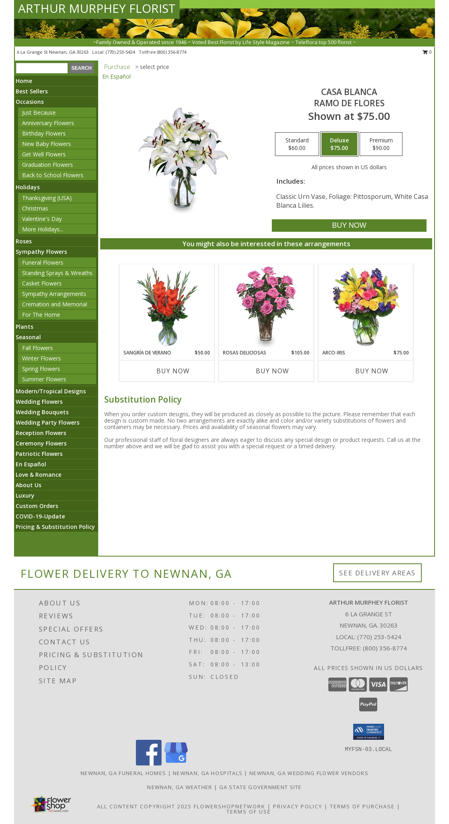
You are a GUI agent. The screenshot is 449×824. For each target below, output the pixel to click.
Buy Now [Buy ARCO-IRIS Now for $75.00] (371, 370)
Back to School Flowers (52, 175)
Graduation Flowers (47, 164)
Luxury (25, 495)
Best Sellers (32, 91)
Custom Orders (37, 506)
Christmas (35, 208)
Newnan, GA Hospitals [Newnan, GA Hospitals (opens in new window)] (208, 773)
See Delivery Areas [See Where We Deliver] (377, 572)
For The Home (41, 314)
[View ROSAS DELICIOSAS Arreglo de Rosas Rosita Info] (266, 306)
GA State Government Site (260, 787)
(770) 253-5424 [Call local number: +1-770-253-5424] (121, 52)
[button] (368, 732)
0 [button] (427, 52)
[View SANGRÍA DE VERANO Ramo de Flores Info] (166, 306)
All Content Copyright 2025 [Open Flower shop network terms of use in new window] (144, 806)
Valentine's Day (42, 219)
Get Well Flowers (44, 154)
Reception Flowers (41, 433)
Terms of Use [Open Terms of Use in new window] (249, 811)
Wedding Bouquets (42, 412)
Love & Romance (38, 474)
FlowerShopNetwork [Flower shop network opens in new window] (229, 806)
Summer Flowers (44, 379)
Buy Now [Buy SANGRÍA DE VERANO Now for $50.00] (173, 370)
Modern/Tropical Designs (51, 391)
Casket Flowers (42, 283)
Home (24, 81)
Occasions (30, 101)
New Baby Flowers (46, 144)
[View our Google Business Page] (176, 763)
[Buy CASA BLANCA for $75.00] (349, 225)
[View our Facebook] (149, 763)
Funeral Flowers (42, 262)
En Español (31, 464)
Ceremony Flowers (41, 443)
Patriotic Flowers (39, 454)
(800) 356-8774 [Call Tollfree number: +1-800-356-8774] (385, 648)
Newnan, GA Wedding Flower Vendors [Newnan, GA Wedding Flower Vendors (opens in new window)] (308, 773)
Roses (24, 241)
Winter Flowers (41, 358)
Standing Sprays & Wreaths (57, 273)
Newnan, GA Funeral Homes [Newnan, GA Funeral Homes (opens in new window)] (123, 773)
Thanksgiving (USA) (47, 198)
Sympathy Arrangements (54, 294)
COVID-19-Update (40, 516)
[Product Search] (42, 68)
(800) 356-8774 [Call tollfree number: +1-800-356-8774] (171, 52)
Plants (24, 326)
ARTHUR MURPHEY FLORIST (97, 8)
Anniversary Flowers (48, 123)
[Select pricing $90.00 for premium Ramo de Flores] (381, 144)
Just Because (39, 112)
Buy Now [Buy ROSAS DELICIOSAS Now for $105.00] (272, 370)
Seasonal (28, 337)
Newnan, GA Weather (179, 787)
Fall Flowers (37, 348)
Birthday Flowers (44, 133)
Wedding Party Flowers (47, 422)
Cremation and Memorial (54, 304)
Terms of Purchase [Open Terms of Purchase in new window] (362, 806)
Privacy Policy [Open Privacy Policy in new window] (297, 806)
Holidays (28, 187)
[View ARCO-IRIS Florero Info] (365, 306)
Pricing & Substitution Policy (55, 526)
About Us (28, 485)
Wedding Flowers (39, 401)
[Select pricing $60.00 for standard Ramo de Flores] (297, 144)
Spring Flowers (41, 369)
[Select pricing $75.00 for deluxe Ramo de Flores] (339, 144)
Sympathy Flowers (41, 251)
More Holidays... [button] (42, 229)
